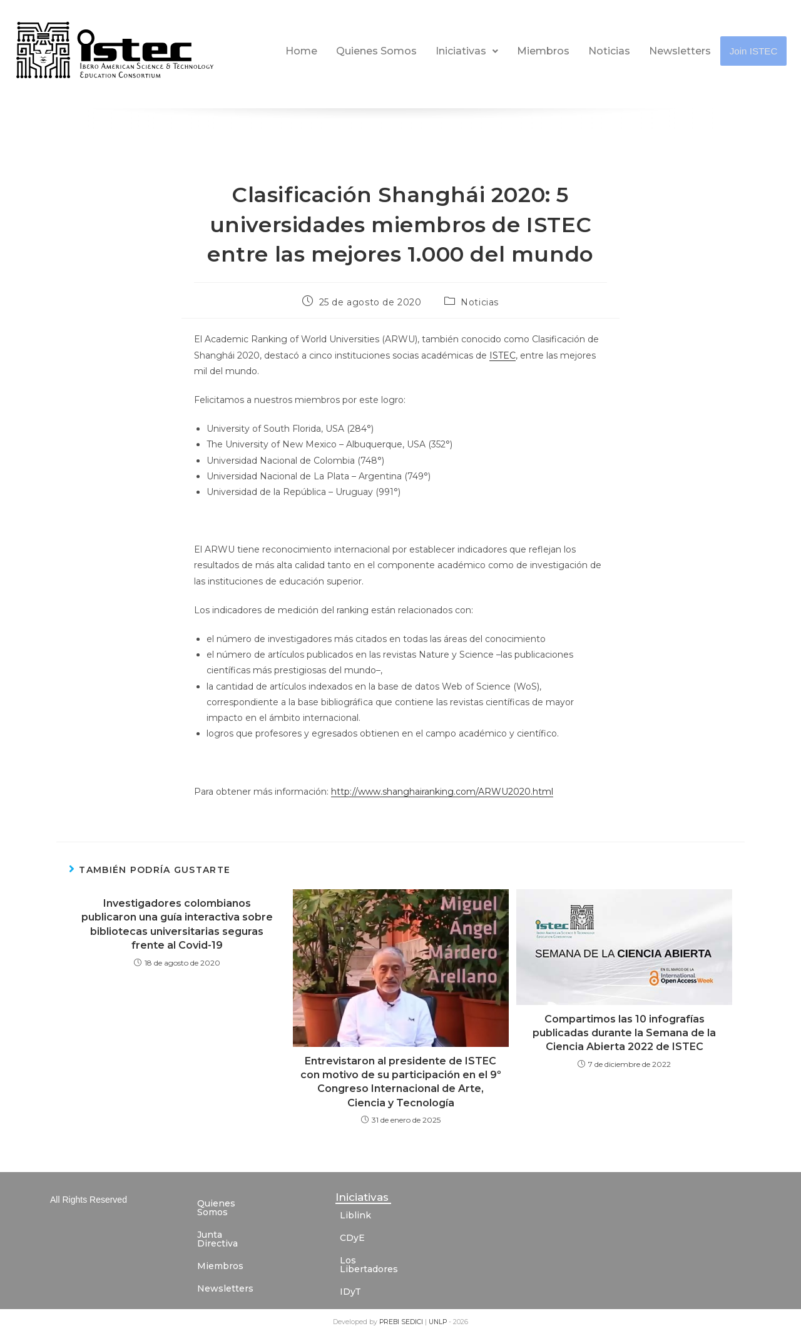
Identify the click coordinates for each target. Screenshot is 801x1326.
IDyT (350, 1282)
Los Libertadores (378, 1260)
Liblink (355, 1215)
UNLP (439, 1313)
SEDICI (413, 1313)
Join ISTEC (754, 51)
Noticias (610, 51)
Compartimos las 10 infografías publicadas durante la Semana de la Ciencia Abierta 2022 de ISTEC (624, 1033)
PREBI (390, 1313)
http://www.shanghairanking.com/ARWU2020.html (442, 791)
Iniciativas (467, 51)
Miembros (544, 51)
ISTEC (502, 355)
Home (302, 51)
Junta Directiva (231, 1226)
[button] (467, 51)
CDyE (352, 1237)
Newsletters (681, 51)
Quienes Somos (377, 51)
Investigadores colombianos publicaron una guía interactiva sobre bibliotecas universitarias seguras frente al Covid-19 (177, 924)
